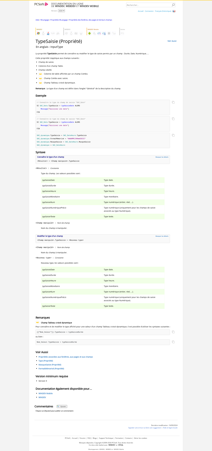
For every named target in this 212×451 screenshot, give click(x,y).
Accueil (140, 11)
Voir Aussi (172, 41)
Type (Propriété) (46, 362)
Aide (37, 20)
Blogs (95, 438)
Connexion (149, 11)
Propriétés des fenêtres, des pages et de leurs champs (90, 20)
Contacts (128, 438)
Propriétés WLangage (59, 20)
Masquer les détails (161, 159)
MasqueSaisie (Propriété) (50, 366)
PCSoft (67, 438)
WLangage (45, 20)
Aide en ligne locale (170, 429)
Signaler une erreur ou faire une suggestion (144, 429)
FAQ (89, 438)
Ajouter (61, 408)
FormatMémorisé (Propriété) (51, 370)
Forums (82, 438)
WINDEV (42, 399)
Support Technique (106, 438)
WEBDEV (108, 449)
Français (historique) (163, 11)
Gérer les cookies (140, 438)
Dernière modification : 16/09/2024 (164, 427)
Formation (119, 438)
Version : (54, 11)
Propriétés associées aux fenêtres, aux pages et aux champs (66, 358)
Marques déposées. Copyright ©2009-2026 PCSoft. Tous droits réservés (106, 443)
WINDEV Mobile (46, 395)
